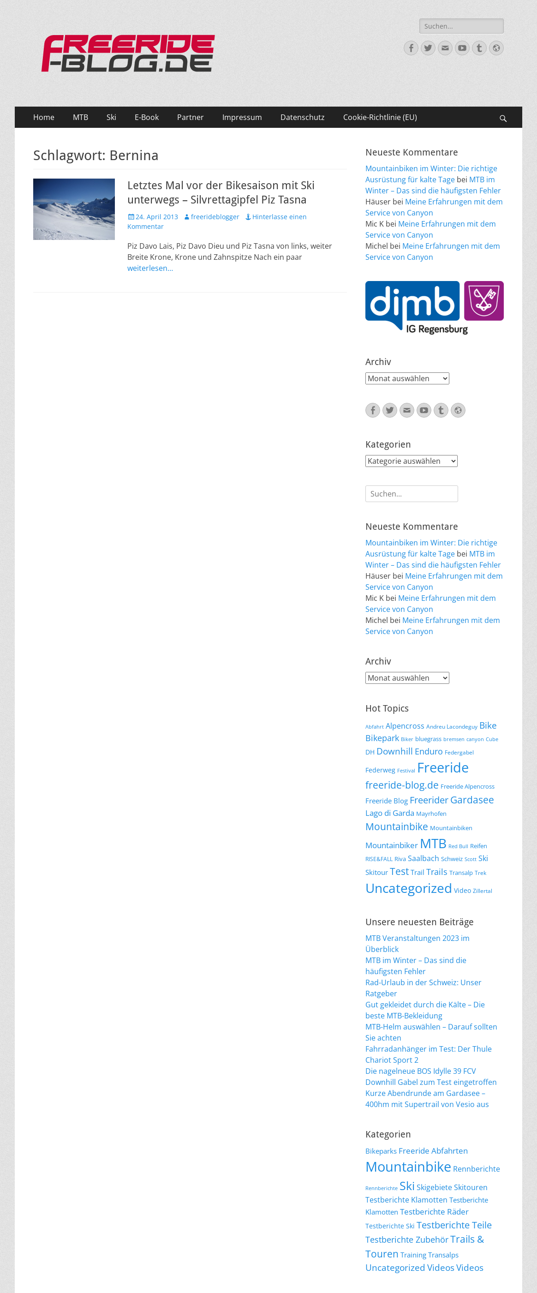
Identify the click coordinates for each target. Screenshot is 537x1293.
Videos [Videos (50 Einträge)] (469, 1267)
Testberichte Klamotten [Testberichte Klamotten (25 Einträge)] (406, 1200)
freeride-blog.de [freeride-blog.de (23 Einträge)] (402, 784)
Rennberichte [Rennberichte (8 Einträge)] (381, 1188)
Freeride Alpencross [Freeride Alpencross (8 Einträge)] (468, 786)
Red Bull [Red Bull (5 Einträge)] (458, 846)
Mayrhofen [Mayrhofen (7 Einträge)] (431, 813)
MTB (80, 117)
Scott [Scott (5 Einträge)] (471, 859)
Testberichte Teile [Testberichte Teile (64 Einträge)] (454, 1224)
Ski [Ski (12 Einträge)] (483, 858)
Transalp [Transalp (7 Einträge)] (461, 872)
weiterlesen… (150, 268)
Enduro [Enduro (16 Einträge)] (429, 751)
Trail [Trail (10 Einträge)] (417, 872)
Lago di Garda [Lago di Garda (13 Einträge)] (389, 813)
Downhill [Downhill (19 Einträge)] (394, 751)
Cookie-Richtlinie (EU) (380, 117)
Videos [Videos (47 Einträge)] (440, 1268)
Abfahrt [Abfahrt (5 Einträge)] (374, 727)
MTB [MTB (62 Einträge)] (433, 843)
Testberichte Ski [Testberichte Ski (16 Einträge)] (390, 1225)
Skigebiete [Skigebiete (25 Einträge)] (434, 1187)
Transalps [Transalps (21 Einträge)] (443, 1254)
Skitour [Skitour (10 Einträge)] (376, 872)
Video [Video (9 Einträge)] (462, 890)
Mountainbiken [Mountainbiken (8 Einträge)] (451, 828)
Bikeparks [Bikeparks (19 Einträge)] (381, 1150)
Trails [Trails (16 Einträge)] (437, 871)
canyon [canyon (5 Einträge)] (475, 739)
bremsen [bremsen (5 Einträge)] (454, 739)
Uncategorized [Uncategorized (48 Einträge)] (395, 1268)
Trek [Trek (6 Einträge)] (480, 872)
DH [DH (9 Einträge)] (370, 752)
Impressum (242, 117)
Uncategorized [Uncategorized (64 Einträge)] (408, 888)
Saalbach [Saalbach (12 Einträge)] (423, 858)
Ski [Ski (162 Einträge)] (407, 1185)
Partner (190, 117)
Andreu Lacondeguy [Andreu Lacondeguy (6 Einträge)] (451, 726)
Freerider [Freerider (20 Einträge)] (429, 800)
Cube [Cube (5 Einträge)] (492, 739)
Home (43, 117)
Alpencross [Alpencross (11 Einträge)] (405, 726)
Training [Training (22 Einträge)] (413, 1254)
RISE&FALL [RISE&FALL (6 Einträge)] (379, 858)
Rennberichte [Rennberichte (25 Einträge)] (476, 1169)
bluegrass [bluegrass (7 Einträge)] (428, 739)
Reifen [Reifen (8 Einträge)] (478, 846)
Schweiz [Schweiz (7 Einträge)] (452, 859)
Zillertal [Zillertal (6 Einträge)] (482, 890)
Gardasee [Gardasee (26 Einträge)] (472, 799)
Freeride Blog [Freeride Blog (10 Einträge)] (386, 800)
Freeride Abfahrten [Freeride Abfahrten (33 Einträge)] (433, 1150)
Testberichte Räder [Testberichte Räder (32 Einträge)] (434, 1211)
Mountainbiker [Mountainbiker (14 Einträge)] (391, 845)
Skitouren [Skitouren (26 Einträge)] (471, 1187)
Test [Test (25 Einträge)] (399, 871)
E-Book (147, 117)
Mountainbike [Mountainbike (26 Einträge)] (396, 826)
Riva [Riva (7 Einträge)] (400, 859)
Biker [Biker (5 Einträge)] (407, 739)
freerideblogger (215, 216)
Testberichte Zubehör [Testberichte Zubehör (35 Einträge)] (406, 1239)
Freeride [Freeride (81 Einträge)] (443, 767)
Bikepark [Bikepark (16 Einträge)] (382, 737)
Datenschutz (302, 117)
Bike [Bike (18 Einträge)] (488, 725)
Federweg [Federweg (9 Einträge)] (380, 770)
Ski (111, 117)
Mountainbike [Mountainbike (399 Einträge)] (408, 1166)
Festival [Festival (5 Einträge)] (406, 770)
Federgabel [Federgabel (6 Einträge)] (459, 752)
